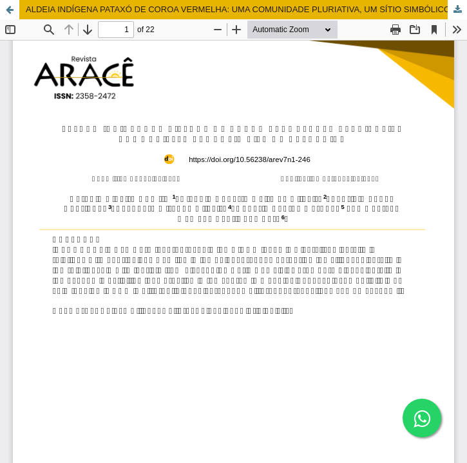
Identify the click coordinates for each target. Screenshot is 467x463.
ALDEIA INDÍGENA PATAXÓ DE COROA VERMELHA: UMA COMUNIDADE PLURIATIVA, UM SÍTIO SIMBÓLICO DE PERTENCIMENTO (246, 9)
